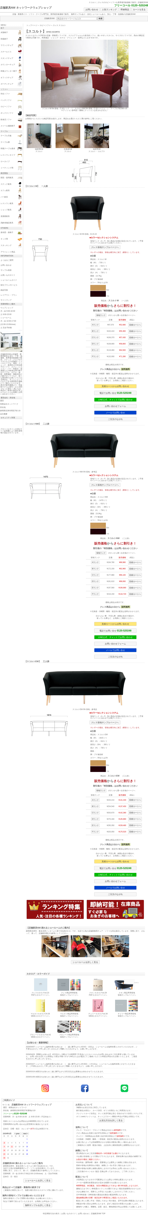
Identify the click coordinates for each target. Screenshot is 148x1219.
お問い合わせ (91, 9)
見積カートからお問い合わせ (115, 386)
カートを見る (139, 9)
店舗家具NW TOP (98, 1214)
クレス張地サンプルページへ (105, 247)
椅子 (2, 28)
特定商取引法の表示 (51, 1214)
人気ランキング (109, 9)
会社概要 (3, 414)
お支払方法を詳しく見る (111, 1120)
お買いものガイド (68, 1214)
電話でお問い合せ (115, 392)
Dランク (95, 344)
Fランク (95, 356)
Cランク (95, 337)
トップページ (31, 25)
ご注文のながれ (115, 419)
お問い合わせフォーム (115, 406)
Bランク (95, 331)
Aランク (95, 325)
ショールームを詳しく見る (85, 962)
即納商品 (125, 9)
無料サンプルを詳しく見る (37, 1205)
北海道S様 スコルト (68, 149)
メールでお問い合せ (115, 412)
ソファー (4, 89)
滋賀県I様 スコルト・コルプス (96, 149)
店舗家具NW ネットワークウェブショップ (25, 7)
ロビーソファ (45, 25)
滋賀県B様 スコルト (39, 149)
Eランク (95, 350)
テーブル (4, 131)
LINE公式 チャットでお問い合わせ (115, 399)
